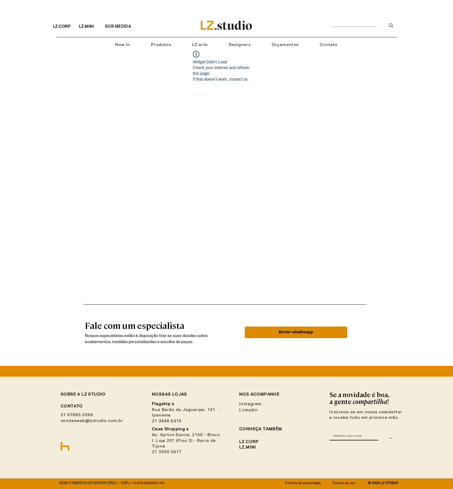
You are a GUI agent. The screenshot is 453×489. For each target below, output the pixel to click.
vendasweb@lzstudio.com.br (92, 421)
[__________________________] (354, 25)
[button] (161, 45)
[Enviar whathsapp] (296, 332)
